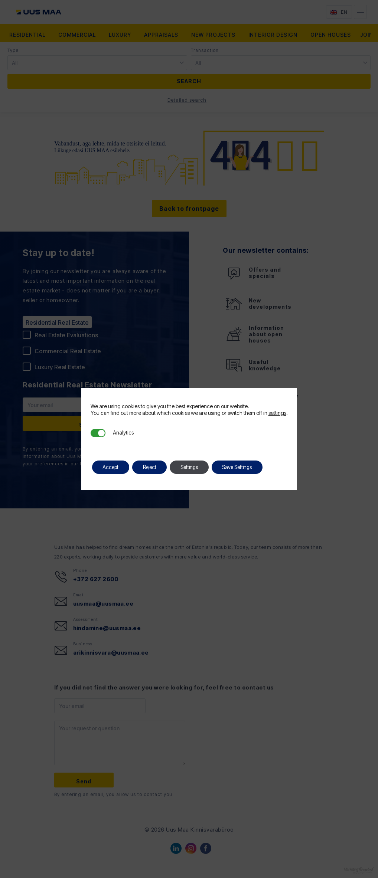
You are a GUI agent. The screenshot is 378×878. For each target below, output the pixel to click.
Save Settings (244, 467)
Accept (111, 467)
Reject (152, 467)
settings (277, 413)
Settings (194, 467)
